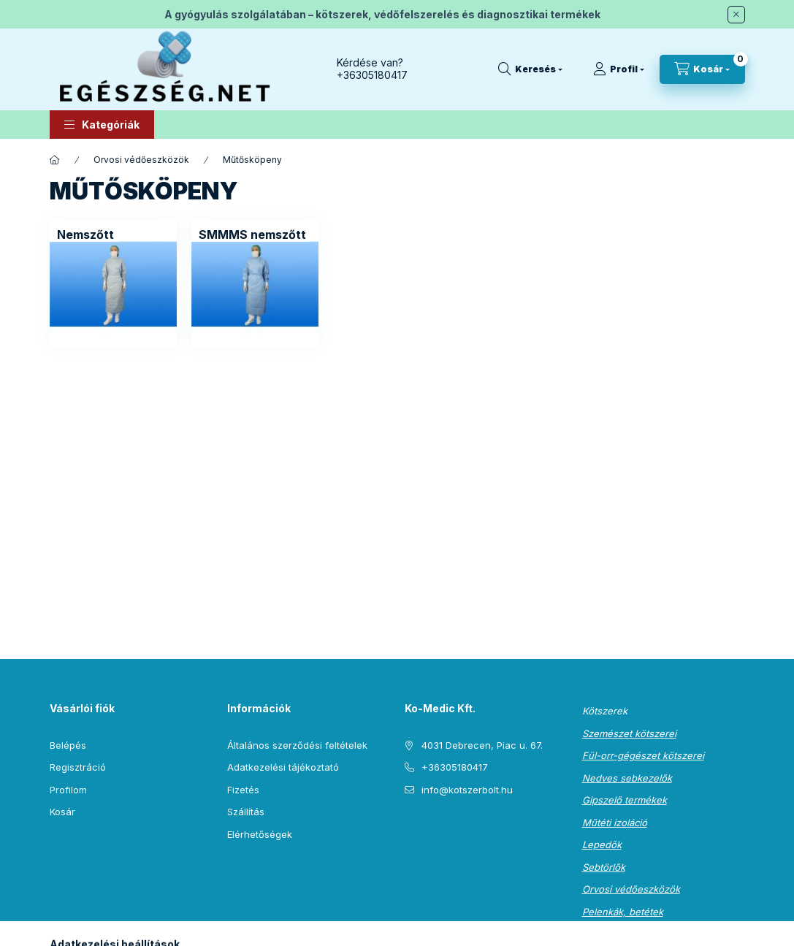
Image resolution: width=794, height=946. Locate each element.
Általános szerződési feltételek (297, 745)
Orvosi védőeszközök (141, 159)
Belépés (68, 745)
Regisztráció (78, 767)
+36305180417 (372, 75)
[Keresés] (530, 69)
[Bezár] (736, 14)
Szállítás (245, 811)
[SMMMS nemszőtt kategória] (252, 234)
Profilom (68, 790)
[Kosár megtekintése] (702, 69)
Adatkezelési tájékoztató (283, 767)
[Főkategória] (55, 160)
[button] (102, 124)
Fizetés (243, 790)
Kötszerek (604, 711)
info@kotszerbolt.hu (467, 790)
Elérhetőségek (259, 834)
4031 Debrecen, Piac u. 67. (482, 745)
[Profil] (619, 69)
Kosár (62, 811)
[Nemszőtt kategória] (85, 234)
